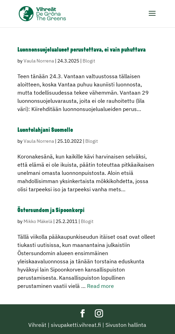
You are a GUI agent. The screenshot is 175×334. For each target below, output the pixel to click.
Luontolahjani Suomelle (45, 130)
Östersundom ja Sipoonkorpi (51, 210)
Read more (100, 285)
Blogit (89, 61)
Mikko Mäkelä (38, 221)
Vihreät (37, 324)
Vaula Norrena (39, 61)
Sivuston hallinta (125, 324)
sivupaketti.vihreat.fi (76, 324)
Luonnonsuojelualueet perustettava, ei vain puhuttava (81, 50)
